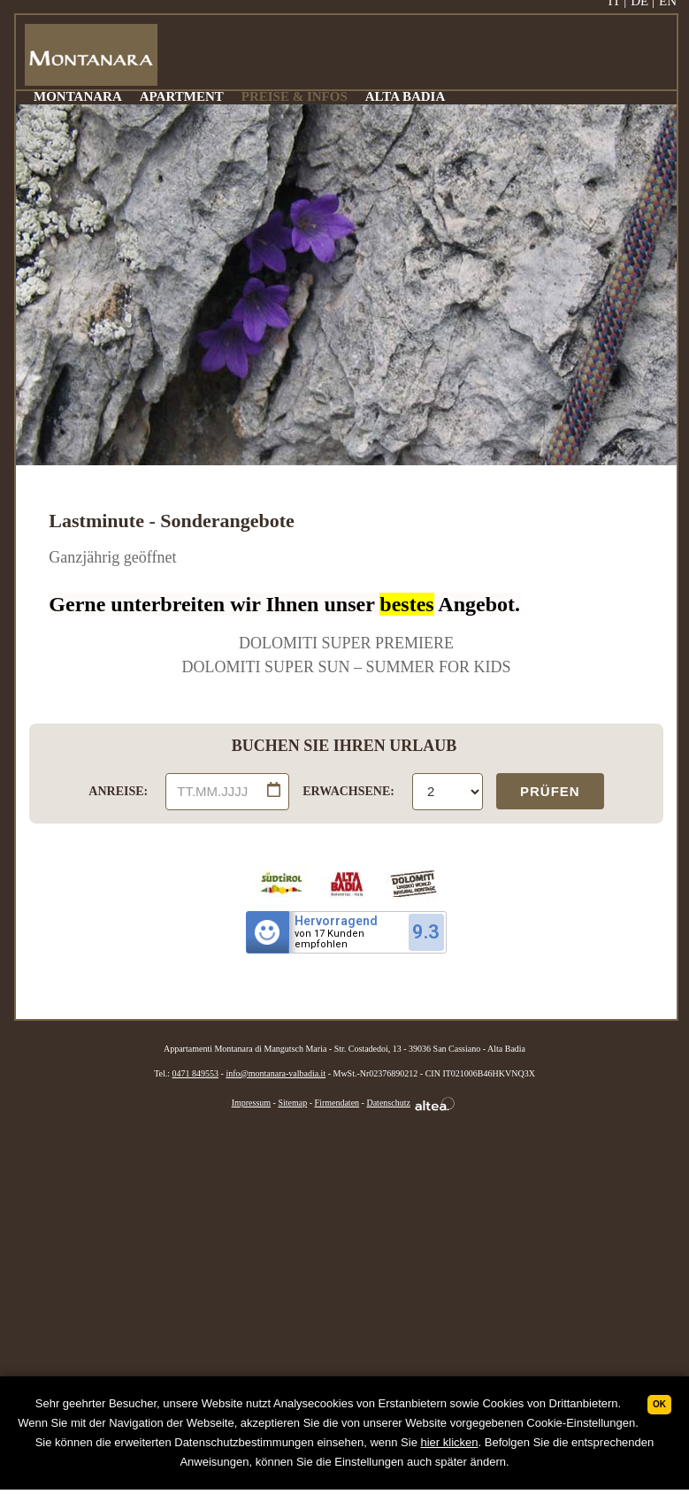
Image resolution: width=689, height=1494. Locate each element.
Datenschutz (388, 1102)
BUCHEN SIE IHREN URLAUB (344, 746)
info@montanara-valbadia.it (275, 1073)
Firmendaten (337, 1102)
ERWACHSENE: (348, 791)
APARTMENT (182, 96)
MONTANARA (78, 96)
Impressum (251, 1102)
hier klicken (449, 1442)
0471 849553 (195, 1073)
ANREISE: (118, 791)
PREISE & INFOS (294, 96)
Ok (659, 1404)
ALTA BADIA (405, 96)
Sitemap (292, 1102)
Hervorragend (336, 921)
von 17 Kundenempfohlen (329, 939)
